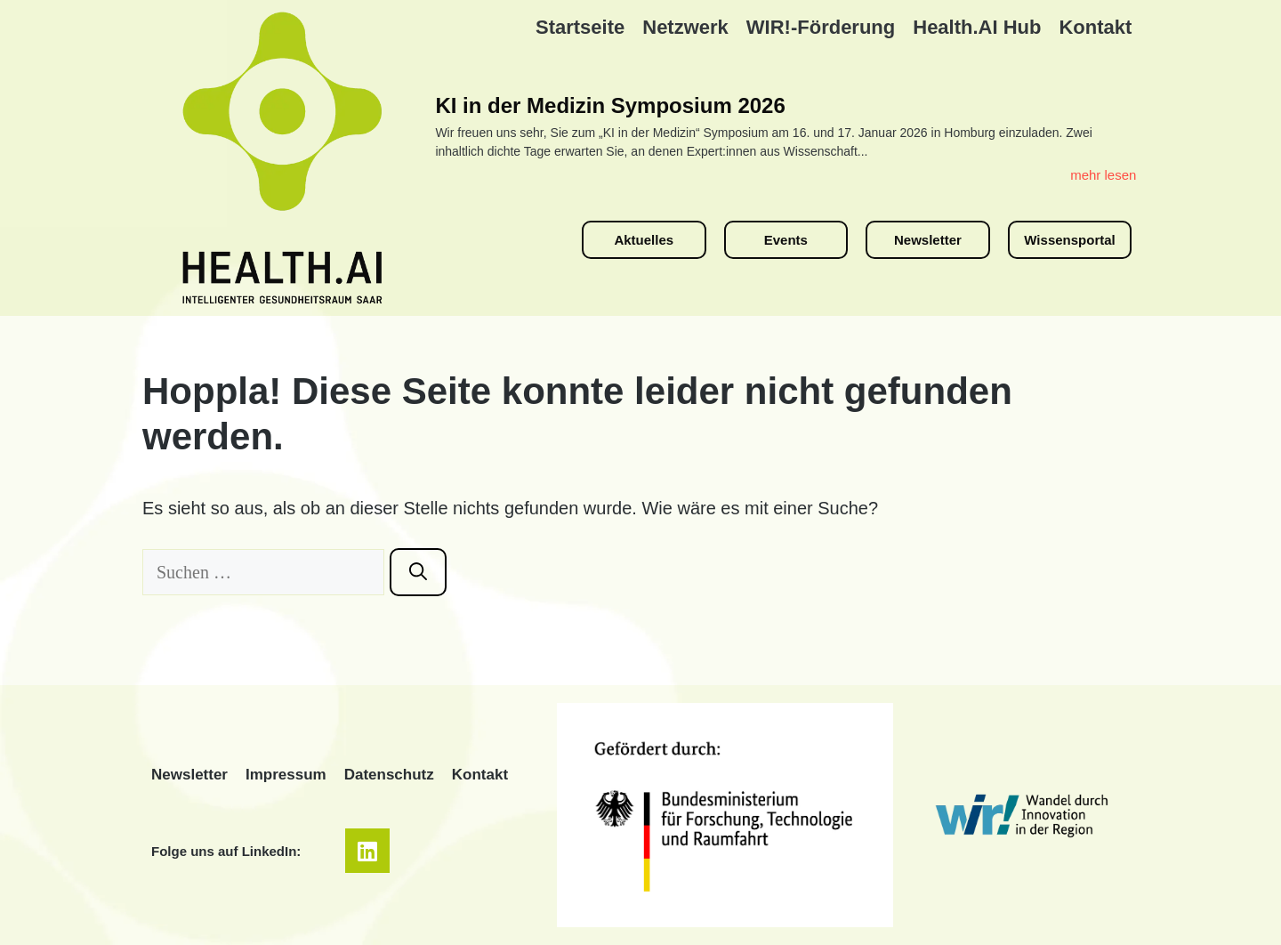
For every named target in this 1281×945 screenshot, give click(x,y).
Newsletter (189, 774)
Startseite (580, 27)
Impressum (286, 774)
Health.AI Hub (977, 27)
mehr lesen (1103, 174)
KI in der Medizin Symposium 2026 (610, 105)
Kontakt (1095, 27)
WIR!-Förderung (820, 27)
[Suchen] (418, 572)
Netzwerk (685, 27)
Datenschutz (389, 774)
